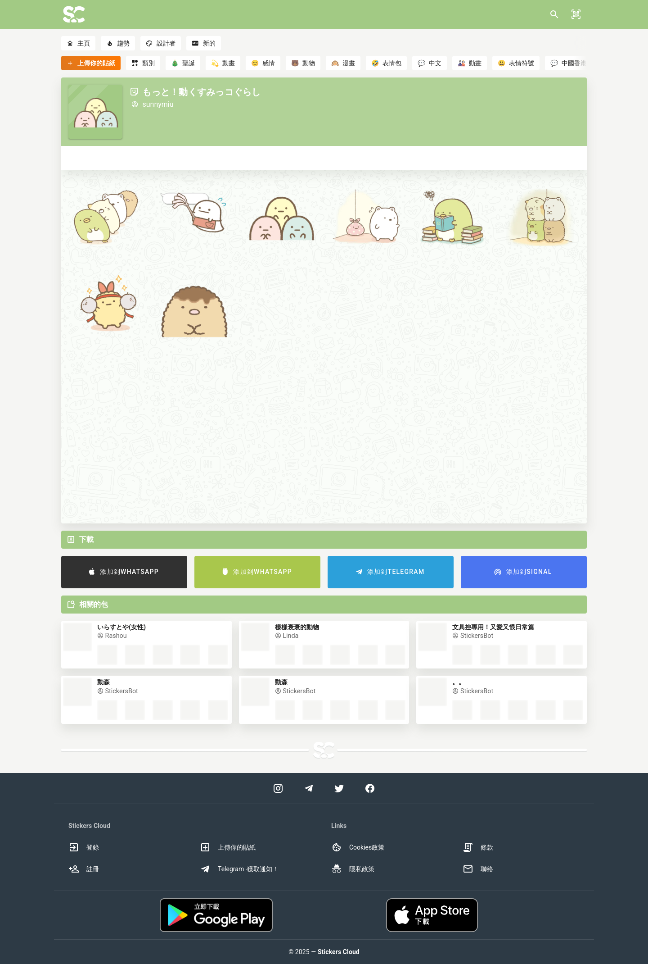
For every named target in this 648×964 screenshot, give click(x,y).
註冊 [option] (83, 869)
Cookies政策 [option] (357, 847)
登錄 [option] (83, 847)
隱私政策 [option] (352, 869)
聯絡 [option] (478, 869)
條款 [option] (478, 847)
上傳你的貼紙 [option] (228, 847)
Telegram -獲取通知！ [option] (239, 869)
